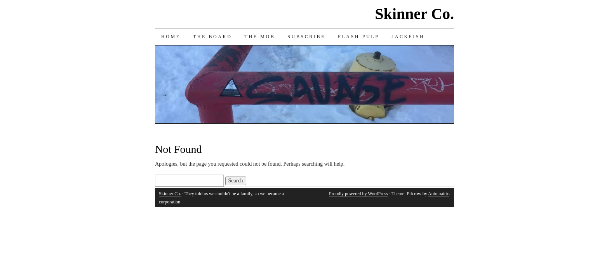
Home (171, 36)
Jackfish (408, 36)
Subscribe (306, 36)
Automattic (438, 193)
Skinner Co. (414, 14)
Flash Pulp (358, 36)
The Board (212, 36)
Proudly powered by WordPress (358, 193)
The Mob (259, 36)
